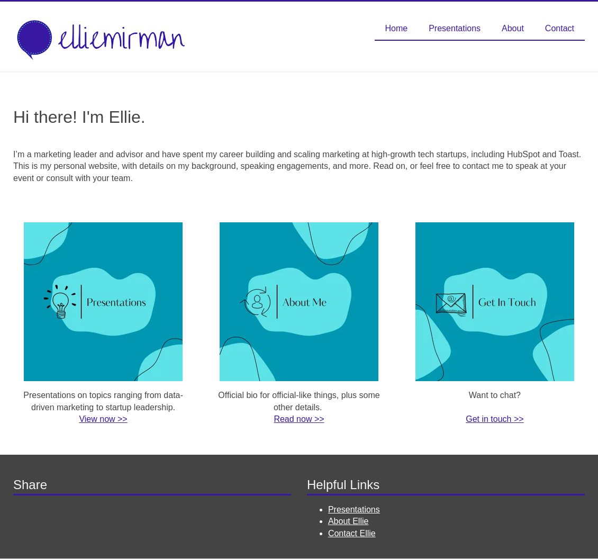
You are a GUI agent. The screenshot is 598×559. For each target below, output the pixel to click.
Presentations (354, 509)
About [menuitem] (513, 28)
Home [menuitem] (396, 28)
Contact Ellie (352, 533)
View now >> (103, 418)
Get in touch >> (494, 418)
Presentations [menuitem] (455, 28)
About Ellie (348, 521)
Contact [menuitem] (559, 28)
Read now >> (299, 418)
